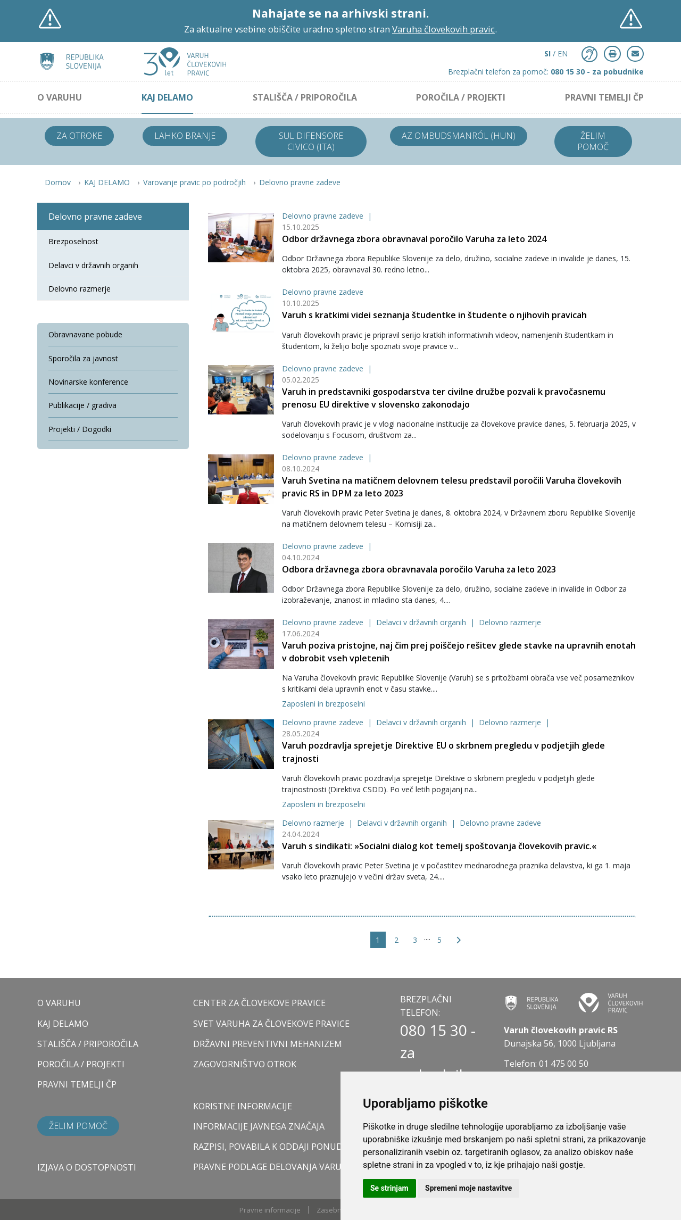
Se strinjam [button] (389, 1188)
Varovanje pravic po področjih (194, 182)
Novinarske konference (88, 382)
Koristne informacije (242, 1106)
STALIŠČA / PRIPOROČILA (305, 97)
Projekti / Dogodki (79, 429)
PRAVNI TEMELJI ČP (604, 97)
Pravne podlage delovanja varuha (273, 1167)
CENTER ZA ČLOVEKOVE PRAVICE (259, 1003)
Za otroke (79, 136)
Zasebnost (334, 1210)
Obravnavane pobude (85, 334)
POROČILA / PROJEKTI (460, 97)
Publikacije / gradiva (82, 405)
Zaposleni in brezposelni (323, 704)
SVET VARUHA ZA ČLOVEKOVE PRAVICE (271, 1024)
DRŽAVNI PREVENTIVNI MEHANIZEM (267, 1044)
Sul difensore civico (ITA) (311, 141)
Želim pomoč (593, 141)
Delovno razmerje (510, 622)
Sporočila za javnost (83, 358)
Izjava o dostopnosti (86, 1167)
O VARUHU (59, 97)
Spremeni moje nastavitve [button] (468, 1188)
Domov (58, 182)
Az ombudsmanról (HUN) (459, 136)
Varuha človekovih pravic (443, 29)
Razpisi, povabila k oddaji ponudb (270, 1146)
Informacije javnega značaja (259, 1126)
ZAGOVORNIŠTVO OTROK (244, 1064)
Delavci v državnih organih (422, 622)
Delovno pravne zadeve (299, 182)
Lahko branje (184, 136)
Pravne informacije (270, 1210)
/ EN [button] (556, 53)
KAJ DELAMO (167, 97)
